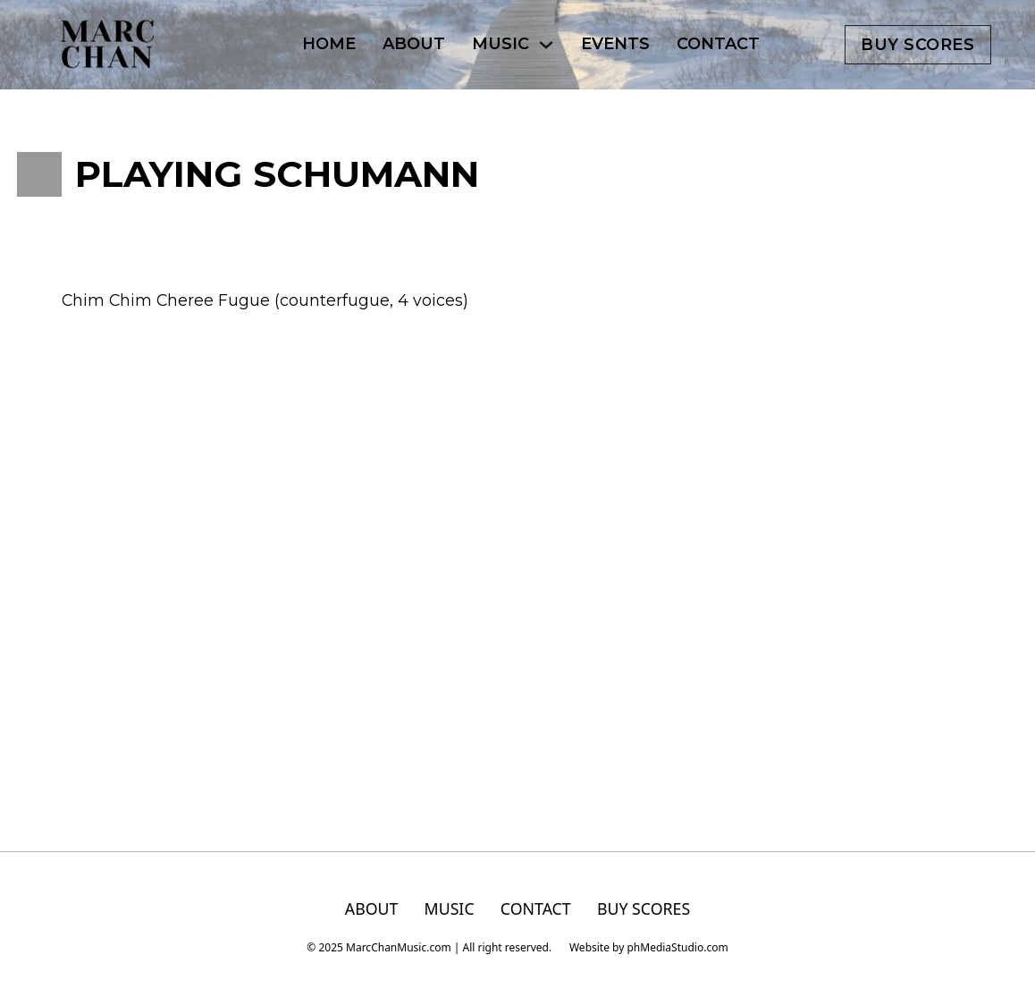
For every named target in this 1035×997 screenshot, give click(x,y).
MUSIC (500, 44)
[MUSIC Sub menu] (546, 45)
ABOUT (414, 44)
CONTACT (718, 44)
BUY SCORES (643, 909)
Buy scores (917, 44)
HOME (329, 44)
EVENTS (615, 44)
